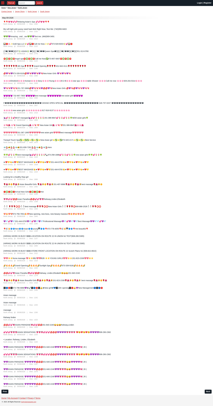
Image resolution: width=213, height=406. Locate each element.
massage (7, 310)
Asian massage (9, 295)
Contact (22, 398)
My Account (13, 398)
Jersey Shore (20, 12)
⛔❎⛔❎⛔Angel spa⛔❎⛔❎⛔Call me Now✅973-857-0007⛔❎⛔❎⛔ (37, 59)
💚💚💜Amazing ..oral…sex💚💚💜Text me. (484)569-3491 (28, 36)
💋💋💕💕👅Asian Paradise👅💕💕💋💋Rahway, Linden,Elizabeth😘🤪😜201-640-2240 (41, 273)
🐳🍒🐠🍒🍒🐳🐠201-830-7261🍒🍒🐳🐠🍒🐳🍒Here (27, 147)
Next (208, 391)
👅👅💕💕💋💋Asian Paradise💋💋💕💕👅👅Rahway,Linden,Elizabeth (34, 199)
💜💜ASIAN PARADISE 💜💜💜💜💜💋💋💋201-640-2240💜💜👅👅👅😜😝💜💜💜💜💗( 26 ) (45, 347)
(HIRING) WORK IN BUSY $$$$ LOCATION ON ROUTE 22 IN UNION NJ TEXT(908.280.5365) (43, 236)
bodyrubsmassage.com (28, 402)
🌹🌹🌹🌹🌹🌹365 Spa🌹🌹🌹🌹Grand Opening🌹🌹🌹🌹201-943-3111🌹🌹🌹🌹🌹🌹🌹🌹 (44, 66)
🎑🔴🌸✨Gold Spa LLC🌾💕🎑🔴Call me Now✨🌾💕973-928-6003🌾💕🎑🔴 (38, 44)
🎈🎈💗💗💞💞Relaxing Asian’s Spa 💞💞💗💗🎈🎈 (26, 22)
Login (199, 3)
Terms (37, 398)
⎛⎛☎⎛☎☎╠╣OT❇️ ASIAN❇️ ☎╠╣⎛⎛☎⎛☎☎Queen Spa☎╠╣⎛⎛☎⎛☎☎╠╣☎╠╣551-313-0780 (46, 51)
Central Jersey (6, 12)
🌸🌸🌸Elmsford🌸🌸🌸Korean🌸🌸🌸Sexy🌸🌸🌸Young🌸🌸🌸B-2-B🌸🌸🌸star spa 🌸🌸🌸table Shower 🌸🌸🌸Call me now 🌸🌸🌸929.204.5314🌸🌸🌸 (72, 81)
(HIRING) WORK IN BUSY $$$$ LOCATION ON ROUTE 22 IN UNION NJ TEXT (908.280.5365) (44, 243)
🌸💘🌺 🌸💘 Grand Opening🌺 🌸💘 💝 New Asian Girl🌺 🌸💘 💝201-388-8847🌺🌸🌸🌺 (43, 125)
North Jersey (32, 12)
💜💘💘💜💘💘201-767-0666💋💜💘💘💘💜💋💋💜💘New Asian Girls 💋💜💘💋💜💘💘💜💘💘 (46, 88)
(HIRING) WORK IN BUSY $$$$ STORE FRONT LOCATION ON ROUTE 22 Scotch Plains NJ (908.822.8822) (49, 251)
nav (2, 2)
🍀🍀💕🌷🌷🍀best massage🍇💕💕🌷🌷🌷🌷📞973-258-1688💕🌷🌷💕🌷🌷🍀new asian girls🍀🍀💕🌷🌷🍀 (52, 155)
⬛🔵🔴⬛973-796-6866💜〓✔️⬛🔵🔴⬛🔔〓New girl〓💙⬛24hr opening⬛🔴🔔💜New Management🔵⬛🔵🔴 (53, 288)
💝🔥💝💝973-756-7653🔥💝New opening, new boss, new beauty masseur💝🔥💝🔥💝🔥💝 (43, 214)
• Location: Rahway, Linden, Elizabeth (19, 339)
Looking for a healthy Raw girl (15, 177)
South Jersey (45, 12)
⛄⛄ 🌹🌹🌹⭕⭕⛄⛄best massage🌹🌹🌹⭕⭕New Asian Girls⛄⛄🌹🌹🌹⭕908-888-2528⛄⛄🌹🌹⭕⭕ (52, 206)
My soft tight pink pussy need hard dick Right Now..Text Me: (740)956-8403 (35, 29)
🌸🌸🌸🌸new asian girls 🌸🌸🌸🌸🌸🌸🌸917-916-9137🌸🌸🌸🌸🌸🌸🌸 (36, 110)
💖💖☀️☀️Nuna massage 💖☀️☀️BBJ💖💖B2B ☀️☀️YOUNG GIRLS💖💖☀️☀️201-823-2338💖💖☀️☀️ (48, 258)
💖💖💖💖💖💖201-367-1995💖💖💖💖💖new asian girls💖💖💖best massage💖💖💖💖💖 (43, 132)
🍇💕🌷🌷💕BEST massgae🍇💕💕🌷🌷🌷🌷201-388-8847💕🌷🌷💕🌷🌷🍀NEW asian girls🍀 (45, 118)
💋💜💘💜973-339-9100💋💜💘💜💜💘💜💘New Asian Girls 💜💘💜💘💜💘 (37, 73)
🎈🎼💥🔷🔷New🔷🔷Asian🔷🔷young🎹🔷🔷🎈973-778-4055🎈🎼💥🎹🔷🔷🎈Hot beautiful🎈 (45, 229)
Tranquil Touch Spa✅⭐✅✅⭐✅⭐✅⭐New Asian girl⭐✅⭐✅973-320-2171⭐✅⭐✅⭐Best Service (49, 140)
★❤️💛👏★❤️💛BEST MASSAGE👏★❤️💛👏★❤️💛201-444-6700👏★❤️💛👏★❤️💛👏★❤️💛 (46, 162)
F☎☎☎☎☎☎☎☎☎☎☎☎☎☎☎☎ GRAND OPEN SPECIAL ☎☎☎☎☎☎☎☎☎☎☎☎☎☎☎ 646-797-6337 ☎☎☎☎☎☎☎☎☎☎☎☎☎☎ (73, 103)
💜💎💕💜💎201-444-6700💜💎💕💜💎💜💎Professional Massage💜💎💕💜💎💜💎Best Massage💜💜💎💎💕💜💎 (54, 221)
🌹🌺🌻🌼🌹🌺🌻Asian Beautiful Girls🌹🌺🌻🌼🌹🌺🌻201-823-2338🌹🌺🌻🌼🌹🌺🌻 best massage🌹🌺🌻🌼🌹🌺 (55, 280)
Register (207, 3)
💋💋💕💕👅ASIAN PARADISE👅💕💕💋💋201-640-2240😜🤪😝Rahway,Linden (38, 325)
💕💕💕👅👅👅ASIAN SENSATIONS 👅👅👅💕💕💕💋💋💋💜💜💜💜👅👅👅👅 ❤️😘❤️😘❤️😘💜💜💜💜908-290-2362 (57, 332)
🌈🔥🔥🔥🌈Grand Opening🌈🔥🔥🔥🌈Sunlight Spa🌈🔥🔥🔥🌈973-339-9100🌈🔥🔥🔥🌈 (44, 266)
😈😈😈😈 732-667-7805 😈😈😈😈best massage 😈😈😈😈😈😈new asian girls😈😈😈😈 (43, 96)
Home (3, 8)
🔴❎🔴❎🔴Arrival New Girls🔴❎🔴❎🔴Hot (23, 192)
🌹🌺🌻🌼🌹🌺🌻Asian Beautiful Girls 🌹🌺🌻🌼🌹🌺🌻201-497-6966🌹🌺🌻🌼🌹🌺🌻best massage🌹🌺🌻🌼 (52, 184)
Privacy (30, 398)
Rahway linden (9, 317)
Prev (5, 391)
